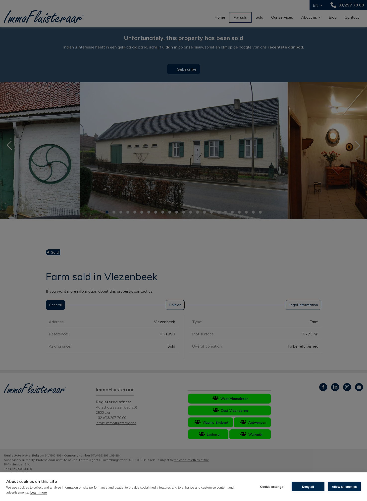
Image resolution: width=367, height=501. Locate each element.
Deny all (308, 487)
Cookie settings (271, 487)
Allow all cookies (344, 487)
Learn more (38, 492)
